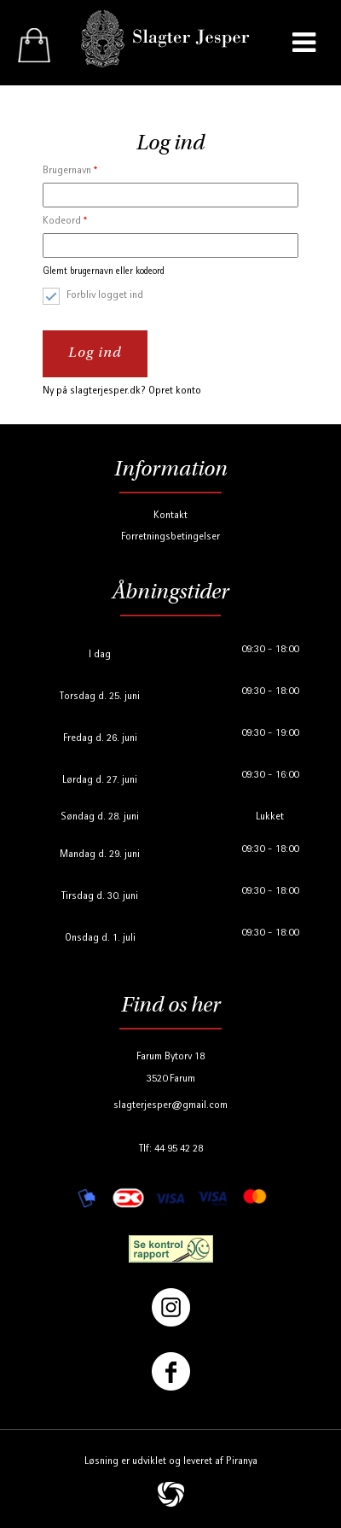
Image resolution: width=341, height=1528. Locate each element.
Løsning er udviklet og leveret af (170, 1461)
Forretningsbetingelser (170, 537)
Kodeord (65, 221)
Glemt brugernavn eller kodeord (104, 272)
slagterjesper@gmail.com (170, 1105)
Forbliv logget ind (104, 295)
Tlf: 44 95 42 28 (171, 1149)
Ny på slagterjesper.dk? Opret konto (122, 391)
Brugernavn (70, 171)
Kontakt (170, 516)
